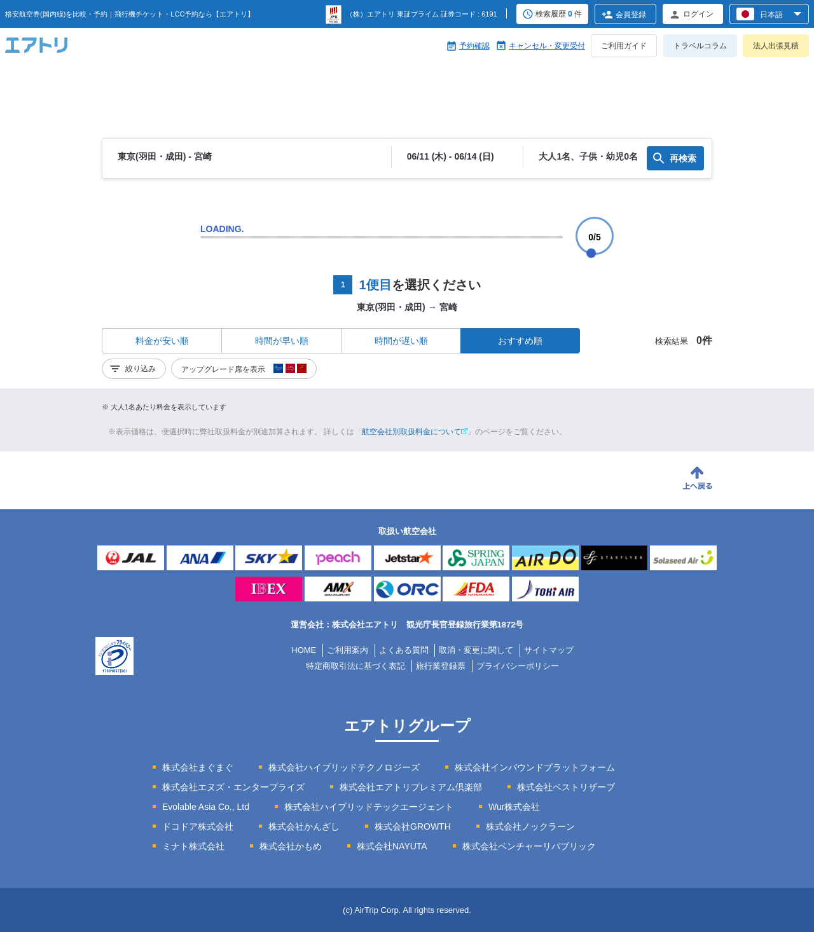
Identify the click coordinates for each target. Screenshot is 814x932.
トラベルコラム (700, 45)
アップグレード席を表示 (244, 371)
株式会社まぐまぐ (197, 767)
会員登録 (631, 14)
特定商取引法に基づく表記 (355, 666)
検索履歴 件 (558, 14)
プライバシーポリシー (517, 666)
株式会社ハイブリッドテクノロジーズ (344, 767)
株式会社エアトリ (365, 624)
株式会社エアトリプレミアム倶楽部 (411, 787)
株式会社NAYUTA (392, 846)
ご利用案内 (347, 650)
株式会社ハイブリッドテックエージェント (368, 807)
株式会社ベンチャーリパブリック (529, 846)
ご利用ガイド (624, 45)
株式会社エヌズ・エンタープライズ (233, 787)
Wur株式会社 (514, 807)
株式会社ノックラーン (530, 826)
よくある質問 (404, 650)
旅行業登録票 (441, 666)
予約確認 (474, 45)
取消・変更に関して (476, 650)
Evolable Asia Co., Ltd (205, 807)
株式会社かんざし (304, 826)
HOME (303, 650)
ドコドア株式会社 (197, 826)
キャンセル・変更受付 (547, 45)
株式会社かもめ (290, 846)
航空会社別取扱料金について (414, 431)
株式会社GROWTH (413, 826)
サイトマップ (549, 650)
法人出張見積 (776, 45)
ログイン (698, 14)
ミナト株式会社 (193, 846)
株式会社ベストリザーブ (566, 787)
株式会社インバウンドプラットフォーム (535, 767)
